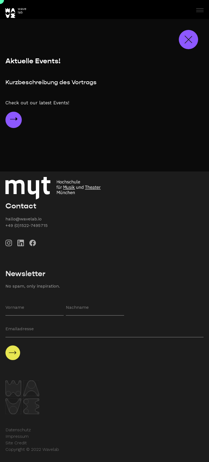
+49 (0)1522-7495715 (26, 227)
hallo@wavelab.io (23, 221)
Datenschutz (18, 433)
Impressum (17, 439)
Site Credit (16, 446)
